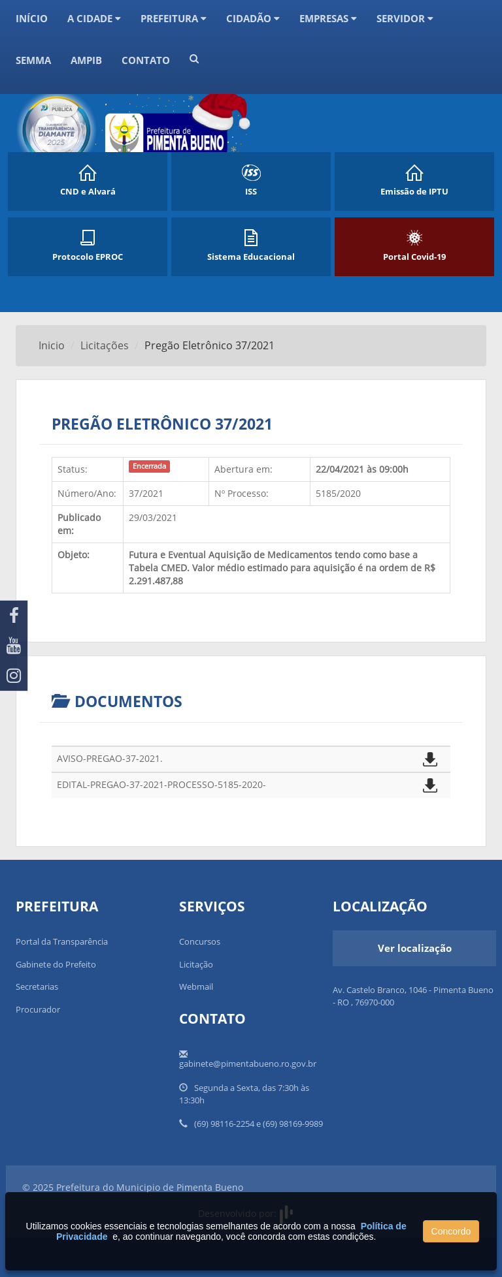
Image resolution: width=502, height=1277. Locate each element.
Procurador (38, 1009)
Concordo (451, 1231)
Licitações (104, 345)
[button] (194, 68)
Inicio (52, 345)
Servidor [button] (404, 18)
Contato (146, 60)
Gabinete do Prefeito (56, 964)
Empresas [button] (328, 18)
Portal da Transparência (62, 941)
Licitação (196, 964)
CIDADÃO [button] (253, 18)
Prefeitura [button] (174, 18)
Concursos (199, 941)
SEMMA (33, 60)
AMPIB (86, 60)
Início (32, 18)
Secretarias (37, 986)
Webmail (196, 986)
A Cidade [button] (94, 18)
